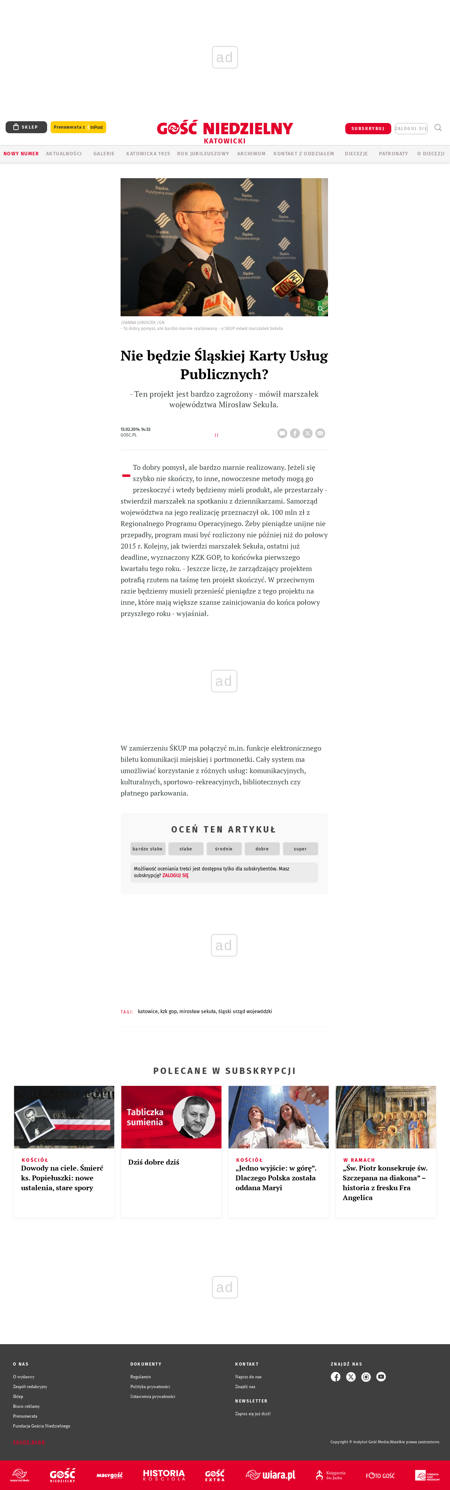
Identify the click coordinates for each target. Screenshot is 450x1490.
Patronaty (394, 154)
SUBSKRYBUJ (368, 128)
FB (296, 431)
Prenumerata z (78, 127)
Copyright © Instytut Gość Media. (360, 1442)
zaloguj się (411, 128)
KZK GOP (168, 1012)
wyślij (321, 431)
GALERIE (104, 154)
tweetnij (309, 431)
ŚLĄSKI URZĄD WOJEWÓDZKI (245, 1012)
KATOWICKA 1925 (148, 154)
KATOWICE (148, 1012)
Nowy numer (21, 154)
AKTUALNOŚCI (64, 154)
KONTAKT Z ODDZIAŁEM (304, 154)
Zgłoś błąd (29, 1442)
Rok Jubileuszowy (203, 154)
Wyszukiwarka (437, 127)
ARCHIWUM (251, 154)
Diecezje (356, 154)
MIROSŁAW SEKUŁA (197, 1012)
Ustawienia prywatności (152, 1396)
